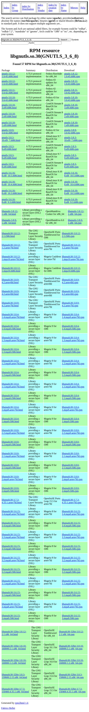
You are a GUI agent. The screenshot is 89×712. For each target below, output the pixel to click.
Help (83, 7)
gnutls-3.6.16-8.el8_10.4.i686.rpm (74, 183)
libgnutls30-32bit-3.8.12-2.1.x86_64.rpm (71, 633)
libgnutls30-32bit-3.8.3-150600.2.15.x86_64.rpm (71, 676)
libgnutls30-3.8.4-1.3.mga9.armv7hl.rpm (73, 339)
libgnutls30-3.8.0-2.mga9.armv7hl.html (12, 478)
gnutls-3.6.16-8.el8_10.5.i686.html (12, 174)
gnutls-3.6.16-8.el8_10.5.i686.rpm (74, 174)
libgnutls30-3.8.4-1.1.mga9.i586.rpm (71, 397)
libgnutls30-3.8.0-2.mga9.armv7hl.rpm (72, 478)
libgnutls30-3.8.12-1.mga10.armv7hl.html (13, 258)
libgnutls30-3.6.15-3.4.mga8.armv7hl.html (13, 512)
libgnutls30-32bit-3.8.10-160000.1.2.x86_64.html (14, 661)
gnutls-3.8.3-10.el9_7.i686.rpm (73, 139)
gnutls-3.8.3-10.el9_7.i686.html (11, 139)
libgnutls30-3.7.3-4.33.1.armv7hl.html (12, 501)
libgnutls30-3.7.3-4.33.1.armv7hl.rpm (71, 501)
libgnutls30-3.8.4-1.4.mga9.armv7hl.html (13, 316)
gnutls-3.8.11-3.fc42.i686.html (10, 91)
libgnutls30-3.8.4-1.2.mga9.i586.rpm (71, 373)
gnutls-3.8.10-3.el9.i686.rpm (71, 106)
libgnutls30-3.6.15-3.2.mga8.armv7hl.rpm (73, 559)
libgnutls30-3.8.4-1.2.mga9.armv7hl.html (13, 362)
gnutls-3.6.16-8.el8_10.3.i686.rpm (74, 192)
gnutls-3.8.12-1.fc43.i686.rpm (72, 82)
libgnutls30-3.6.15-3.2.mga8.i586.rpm (71, 570)
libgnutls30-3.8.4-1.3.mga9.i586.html (11, 350)
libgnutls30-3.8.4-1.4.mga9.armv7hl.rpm (73, 316)
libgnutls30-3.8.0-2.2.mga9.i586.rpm (71, 443)
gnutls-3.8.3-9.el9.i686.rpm (71, 147)
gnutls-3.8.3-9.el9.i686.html (9, 147)
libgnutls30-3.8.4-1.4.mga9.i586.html (11, 327)
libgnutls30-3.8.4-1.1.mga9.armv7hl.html (13, 385)
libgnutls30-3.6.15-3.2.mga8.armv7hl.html (13, 559)
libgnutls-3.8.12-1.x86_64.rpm (76, 212)
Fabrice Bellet (8, 708)
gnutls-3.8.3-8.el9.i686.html (9, 165)
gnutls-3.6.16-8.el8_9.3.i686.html (11, 200)
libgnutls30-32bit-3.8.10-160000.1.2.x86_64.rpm (71, 661)
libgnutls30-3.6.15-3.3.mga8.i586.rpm (71, 547)
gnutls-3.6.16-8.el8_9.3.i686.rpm (73, 200)
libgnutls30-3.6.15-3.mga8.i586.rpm (71, 617)
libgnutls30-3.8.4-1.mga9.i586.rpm (71, 420)
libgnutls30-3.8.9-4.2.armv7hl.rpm (71, 304)
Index (6, 7)
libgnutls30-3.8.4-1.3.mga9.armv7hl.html (13, 339)
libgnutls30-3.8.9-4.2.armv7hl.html (10, 304)
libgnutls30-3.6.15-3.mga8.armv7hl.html (12, 605)
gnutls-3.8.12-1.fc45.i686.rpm (72, 75)
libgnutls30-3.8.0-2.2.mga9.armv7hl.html (13, 431)
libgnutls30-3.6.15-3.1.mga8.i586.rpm (71, 593)
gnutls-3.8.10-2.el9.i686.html (9, 115)
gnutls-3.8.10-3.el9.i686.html (9, 106)
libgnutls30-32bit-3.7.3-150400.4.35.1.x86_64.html (15, 690)
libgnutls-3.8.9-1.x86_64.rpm (75, 221)
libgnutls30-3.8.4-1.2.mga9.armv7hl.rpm (73, 362)
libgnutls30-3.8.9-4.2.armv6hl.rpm (71, 281)
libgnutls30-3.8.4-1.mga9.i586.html (10, 420)
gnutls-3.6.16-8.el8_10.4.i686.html (12, 183)
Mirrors (74, 7)
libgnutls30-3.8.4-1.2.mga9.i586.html (11, 373)
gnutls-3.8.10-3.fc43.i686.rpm (72, 98)
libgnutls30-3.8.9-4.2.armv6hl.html (10, 281)
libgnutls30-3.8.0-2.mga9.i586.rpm (71, 489)
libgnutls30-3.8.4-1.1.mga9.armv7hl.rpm (73, 385)
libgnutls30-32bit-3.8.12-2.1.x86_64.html (14, 633)
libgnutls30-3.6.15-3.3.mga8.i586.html (11, 547)
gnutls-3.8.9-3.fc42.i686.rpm (72, 131)
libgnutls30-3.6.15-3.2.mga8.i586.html (11, 570)
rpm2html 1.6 (21, 703)
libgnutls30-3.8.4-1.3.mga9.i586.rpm (71, 350)
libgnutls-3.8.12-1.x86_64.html (10, 212)
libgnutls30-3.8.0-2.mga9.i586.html (10, 489)
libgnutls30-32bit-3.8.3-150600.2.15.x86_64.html (14, 676)
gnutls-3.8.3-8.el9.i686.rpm (71, 165)
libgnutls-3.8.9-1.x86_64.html (9, 221)
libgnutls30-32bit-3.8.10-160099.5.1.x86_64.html (14, 647)
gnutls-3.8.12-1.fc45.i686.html (10, 75)
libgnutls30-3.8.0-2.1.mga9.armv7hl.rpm (73, 454)
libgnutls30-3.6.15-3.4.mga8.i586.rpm (71, 524)
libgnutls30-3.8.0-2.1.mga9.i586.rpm (71, 466)
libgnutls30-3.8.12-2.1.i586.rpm (71, 234)
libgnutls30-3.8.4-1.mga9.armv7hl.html (12, 408)
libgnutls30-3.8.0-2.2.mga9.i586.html (11, 443)
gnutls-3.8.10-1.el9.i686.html (9, 124)
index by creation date (52, 8)
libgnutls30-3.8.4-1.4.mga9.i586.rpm (71, 327)
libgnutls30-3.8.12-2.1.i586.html (11, 234)
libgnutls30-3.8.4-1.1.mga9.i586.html (11, 397)
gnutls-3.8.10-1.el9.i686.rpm (71, 124)
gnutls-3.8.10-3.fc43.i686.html (10, 98)
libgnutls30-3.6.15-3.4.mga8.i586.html (11, 524)
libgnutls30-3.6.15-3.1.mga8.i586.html (11, 593)
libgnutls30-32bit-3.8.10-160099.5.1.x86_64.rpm (71, 647)
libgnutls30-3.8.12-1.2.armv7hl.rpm (71, 246)
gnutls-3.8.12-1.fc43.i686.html (10, 82)
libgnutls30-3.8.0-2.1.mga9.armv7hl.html (13, 454)
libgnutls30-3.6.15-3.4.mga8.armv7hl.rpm (73, 512)
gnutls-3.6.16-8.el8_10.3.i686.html (12, 192)
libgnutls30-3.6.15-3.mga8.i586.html (11, 617)
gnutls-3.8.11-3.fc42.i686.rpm (72, 91)
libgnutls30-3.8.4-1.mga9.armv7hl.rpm (72, 408)
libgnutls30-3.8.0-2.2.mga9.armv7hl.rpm (73, 431)
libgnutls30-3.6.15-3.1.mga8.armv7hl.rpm (73, 582)
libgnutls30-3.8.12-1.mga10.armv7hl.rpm (73, 258)
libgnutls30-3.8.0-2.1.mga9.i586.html (11, 466)
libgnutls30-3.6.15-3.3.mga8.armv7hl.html (13, 536)
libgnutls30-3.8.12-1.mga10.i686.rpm (71, 269)
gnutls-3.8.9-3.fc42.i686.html (10, 131)
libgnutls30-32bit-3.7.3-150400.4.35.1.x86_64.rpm (72, 690)
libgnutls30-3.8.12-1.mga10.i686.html (11, 269)
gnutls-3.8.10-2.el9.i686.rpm (71, 115)
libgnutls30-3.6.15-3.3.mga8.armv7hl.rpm (73, 536)
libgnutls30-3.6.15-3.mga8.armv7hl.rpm (72, 605)
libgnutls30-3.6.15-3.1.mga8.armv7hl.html (13, 582)
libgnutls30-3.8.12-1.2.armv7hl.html (11, 246)
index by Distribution (28, 7)
